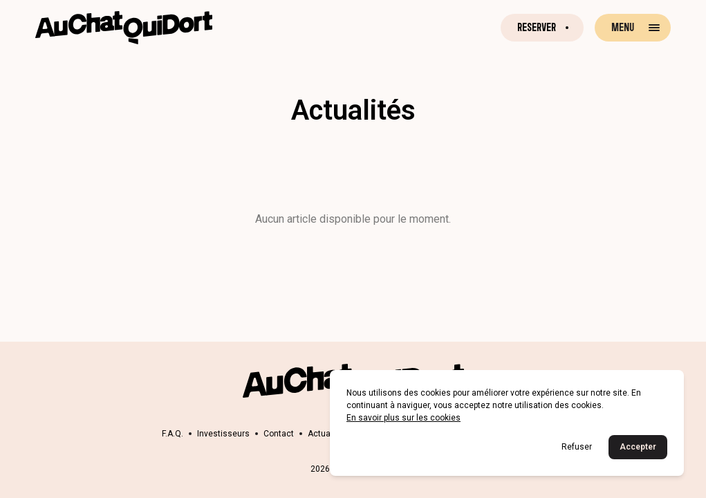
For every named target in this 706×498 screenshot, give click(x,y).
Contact (278, 434)
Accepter (638, 447)
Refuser (576, 447)
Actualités (327, 434)
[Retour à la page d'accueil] (123, 27)
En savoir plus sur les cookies (403, 418)
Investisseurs (223, 434)
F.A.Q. (172, 434)
